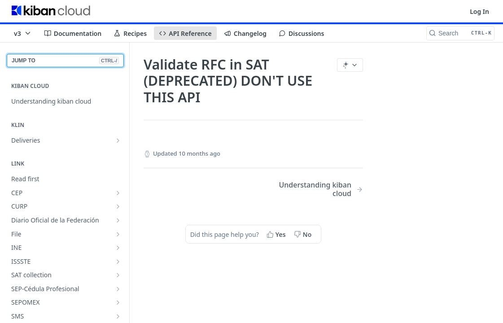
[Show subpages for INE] (118, 247)
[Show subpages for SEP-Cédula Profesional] (118, 288)
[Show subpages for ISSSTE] (118, 261)
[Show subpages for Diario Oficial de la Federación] (118, 220)
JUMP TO (65, 60)
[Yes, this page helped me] (277, 234)
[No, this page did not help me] (304, 234)
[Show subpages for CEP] (118, 192)
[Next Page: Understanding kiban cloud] (316, 189)
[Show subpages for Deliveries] (118, 140)
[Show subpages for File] (118, 234)
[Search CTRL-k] (460, 33)
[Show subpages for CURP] (118, 206)
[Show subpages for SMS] (118, 316)
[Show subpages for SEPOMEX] (118, 302)
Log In (479, 11)
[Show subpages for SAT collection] (118, 275)
